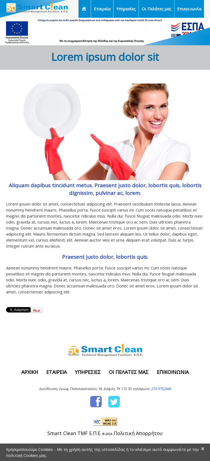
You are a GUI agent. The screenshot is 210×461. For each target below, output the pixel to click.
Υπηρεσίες (126, 8)
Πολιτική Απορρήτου (138, 433)
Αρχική (29, 372)
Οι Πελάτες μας (156, 8)
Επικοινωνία (189, 8)
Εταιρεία (102, 8)
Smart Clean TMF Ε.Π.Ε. (74, 433)
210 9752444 (161, 388)
